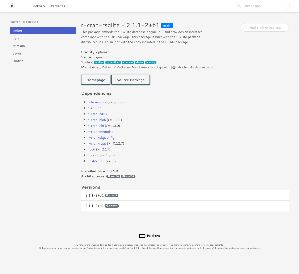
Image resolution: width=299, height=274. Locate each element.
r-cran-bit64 (98, 113)
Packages (58, 5)
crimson (19, 45)
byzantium (20, 38)
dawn (17, 53)
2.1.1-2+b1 (101, 195)
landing (18, 60)
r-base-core (97, 102)
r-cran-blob (97, 119)
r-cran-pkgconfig (101, 137)
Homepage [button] (95, 79)
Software (38, 5)
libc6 (91, 149)
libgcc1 (93, 155)
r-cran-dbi (96, 125)
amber (17, 30)
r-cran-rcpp (97, 143)
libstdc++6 (96, 160)
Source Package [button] (131, 79)
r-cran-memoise (100, 131)
